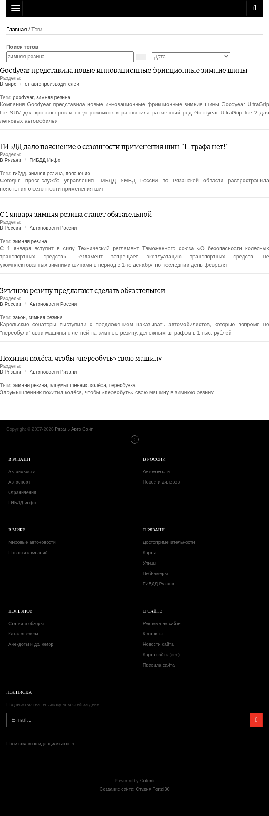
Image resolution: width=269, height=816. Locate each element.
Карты (149, 552)
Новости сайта (158, 644)
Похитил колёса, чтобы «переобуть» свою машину (81, 358)
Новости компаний (28, 552)
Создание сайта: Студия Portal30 (134, 788)
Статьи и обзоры (26, 623)
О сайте (153, 610)
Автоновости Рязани (53, 372)
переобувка (122, 385)
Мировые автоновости (32, 542)
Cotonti (147, 780)
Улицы (150, 563)
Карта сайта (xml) (161, 654)
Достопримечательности (169, 542)
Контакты (153, 633)
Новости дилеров (161, 481)
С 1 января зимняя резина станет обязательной (76, 214)
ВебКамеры (155, 573)
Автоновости (21, 471)
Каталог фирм (23, 633)
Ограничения (22, 492)
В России (10, 228)
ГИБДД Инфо (45, 160)
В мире (8, 84)
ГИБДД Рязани (158, 583)
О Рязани (154, 529)
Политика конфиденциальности (40, 743)
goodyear (23, 97)
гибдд (19, 173)
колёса (98, 385)
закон (19, 317)
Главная (16, 29)
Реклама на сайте (162, 623)
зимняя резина (53, 97)
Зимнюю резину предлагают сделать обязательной (82, 291)
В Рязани (10, 160)
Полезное (20, 610)
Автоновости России (53, 228)
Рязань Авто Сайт (134, 8)
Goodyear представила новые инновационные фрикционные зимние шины (123, 70)
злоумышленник (68, 385)
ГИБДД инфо (22, 502)
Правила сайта (159, 664)
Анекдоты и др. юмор (30, 644)
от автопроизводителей (52, 84)
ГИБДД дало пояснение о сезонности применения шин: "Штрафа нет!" (114, 147)
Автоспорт (19, 481)
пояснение (78, 173)
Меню (134, 439)
